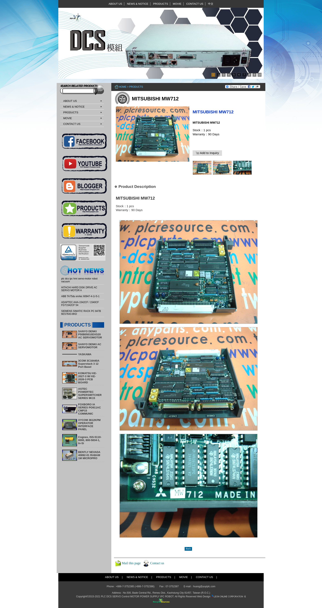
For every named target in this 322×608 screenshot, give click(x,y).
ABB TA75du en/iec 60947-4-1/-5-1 (80, 296)
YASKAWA (85, 354)
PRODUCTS (160, 3)
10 (259, 74)
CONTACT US (194, 3)
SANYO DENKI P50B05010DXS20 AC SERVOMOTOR (90, 334)
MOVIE (177, 3)
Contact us (157, 563)
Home (122, 86)
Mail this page (131, 563)
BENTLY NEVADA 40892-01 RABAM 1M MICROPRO (89, 455)
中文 (210, 3)
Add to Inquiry (207, 153)
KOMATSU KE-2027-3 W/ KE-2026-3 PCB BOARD (87, 378)
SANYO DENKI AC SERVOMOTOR (89, 346)
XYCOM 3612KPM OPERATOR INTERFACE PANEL (89, 424)
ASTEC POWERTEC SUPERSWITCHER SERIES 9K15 (90, 393)
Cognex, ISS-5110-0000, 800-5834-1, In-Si (89, 440)
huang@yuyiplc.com (204, 586)
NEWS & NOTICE (137, 3)
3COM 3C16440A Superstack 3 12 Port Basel (88, 363)
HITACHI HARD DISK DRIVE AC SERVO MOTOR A (79, 289)
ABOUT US (115, 3)
